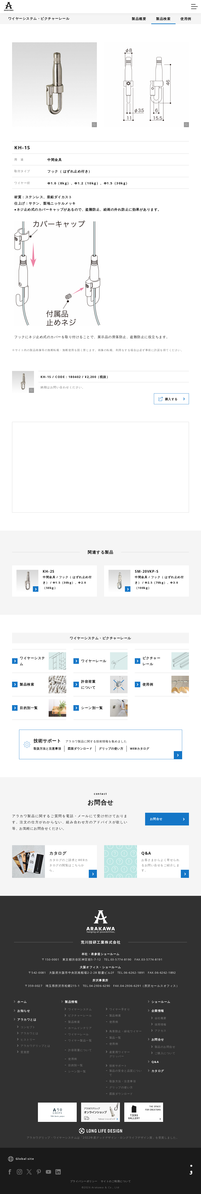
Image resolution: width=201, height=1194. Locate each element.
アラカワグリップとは (35, 1046)
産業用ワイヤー (119, 1054)
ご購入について (165, 1053)
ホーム (22, 1002)
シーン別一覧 (77, 1071)
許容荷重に (80, 1050)
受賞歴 (25, 1052)
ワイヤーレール (78, 1034)
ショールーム (161, 1002)
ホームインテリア (80, 1028)
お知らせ (23, 1011)
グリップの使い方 (121, 1087)
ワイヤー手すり (119, 1009)
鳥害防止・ (125, 1031)
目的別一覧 (75, 1065)
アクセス (161, 1030)
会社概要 (161, 1018)
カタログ (114, 6)
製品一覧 (115, 1037)
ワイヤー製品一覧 (80, 1040)
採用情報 (161, 1024)
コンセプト (28, 1027)
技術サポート (118, 1065)
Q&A (11, 6)
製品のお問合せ (165, 1047)
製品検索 (163, 18)
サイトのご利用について (116, 1181)
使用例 (185, 18)
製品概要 (139, 18)
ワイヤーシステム (80, 1009)
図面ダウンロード (121, 1094)
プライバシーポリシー (84, 1181)
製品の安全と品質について (125, 1073)
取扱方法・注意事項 (122, 1081)
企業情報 (157, 1011)
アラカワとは (26, 1019)
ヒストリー (28, 1039)
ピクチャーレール (80, 1015)
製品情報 (71, 1002)
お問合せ (157, 1039)
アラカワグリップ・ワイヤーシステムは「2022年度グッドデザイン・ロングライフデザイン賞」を (103, 1137)
